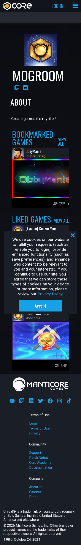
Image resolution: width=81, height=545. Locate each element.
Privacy (34, 433)
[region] (40, 272)
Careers (35, 492)
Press (33, 497)
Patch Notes (38, 458)
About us (36, 487)
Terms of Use (39, 428)
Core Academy (40, 463)
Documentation (40, 468)
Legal (33, 423)
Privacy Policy (50, 293)
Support (35, 453)
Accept (40, 305)
